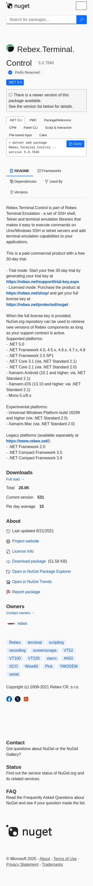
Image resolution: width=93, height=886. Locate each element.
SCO (13, 666)
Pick (49, 666)
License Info (22, 551)
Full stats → (15, 479)
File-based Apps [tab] (20, 135)
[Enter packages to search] (41, 19)
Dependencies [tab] (23, 181)
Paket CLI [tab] (30, 127)
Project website (25, 541)
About (45, 859)
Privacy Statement (22, 864)
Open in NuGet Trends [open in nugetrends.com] (32, 582)
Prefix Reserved (27, 72)
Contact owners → (20, 613)
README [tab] (19, 170)
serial (14, 674)
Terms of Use (65, 859)
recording (17, 650)
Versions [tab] (19, 192)
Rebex (15, 642)
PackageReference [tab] (57, 120)
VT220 (34, 658)
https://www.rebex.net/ (27, 441)
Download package (29, 561)
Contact (15, 742)
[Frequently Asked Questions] (11, 791)
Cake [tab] (43, 135)
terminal (35, 642)
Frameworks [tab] (49, 170)
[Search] (81, 19)
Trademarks (52, 864)
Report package (26, 592)
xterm (52, 658)
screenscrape (45, 650)
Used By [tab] (53, 181)
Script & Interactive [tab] (58, 127)
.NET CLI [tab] (15, 120)
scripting (56, 642)
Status (13, 767)
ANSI (68, 658)
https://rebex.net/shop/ (27, 293)
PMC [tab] (33, 120)
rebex (23, 623)
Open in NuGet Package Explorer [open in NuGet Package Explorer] (41, 571)
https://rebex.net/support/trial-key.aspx (42, 282)
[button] (75, 143)
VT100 (15, 658)
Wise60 (31, 666)
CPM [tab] (12, 127)
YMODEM (69, 666)
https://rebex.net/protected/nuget (37, 304)
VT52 (68, 650)
